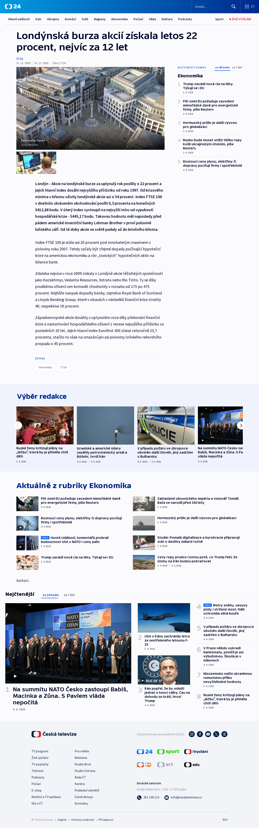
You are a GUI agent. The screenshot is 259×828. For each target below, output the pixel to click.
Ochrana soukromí (82, 819)
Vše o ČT (37, 803)
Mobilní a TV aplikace (46, 796)
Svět (85, 19)
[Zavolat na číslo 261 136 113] (148, 796)
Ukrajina (53, 19)
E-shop (36, 790)
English (62, 819)
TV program (39, 750)
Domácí (70, 19)
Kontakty (81, 803)
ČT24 (19, 59)
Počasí (138, 19)
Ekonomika (119, 19)
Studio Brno (83, 763)
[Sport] (219, 19)
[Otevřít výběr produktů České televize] (249, 6)
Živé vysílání (39, 757)
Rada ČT (80, 777)
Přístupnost (106, 819)
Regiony (100, 19)
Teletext (37, 770)
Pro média (82, 750)
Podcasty (185, 19)
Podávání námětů (87, 790)
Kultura (167, 19)
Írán (38, 19)
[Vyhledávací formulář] (215, 6)
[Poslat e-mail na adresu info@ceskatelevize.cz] (183, 796)
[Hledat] (233, 6)
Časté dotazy (84, 796)
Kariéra (80, 783)
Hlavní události (19, 19)
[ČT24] (13, 6)
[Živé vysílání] (240, 19)
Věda (152, 19)
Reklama (81, 757)
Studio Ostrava (85, 770)
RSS (225, 819)
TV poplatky (39, 763)
